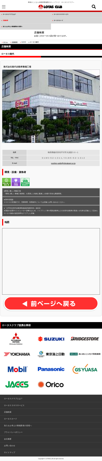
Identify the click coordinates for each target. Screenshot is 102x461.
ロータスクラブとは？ (9, 14)
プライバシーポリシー (13, 432)
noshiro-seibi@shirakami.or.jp (63, 163)
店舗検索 (5, 20)
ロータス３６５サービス (61, 14)
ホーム (5, 42)
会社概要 (7, 439)
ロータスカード (58, 20)
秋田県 (24, 42)
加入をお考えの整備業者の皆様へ (13, 26)
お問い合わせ (9, 446)
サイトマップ (9, 452)
